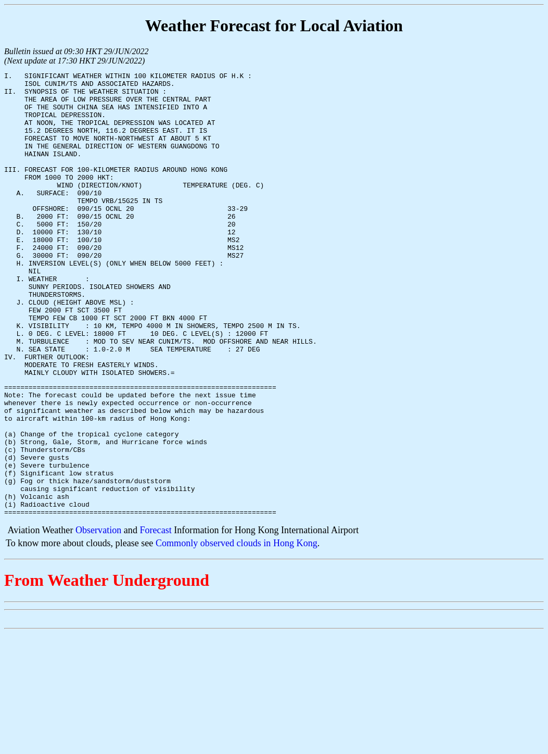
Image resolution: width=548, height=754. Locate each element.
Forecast (155, 617)
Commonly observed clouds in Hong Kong (236, 630)
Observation (98, 617)
